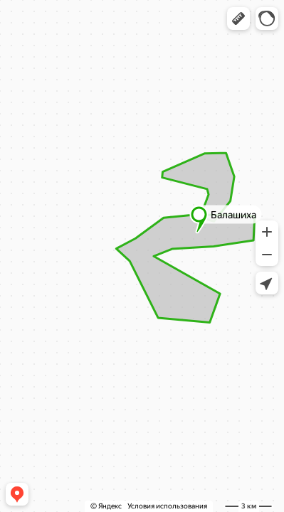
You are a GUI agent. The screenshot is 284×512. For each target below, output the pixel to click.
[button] (238, 18)
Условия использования (167, 506)
